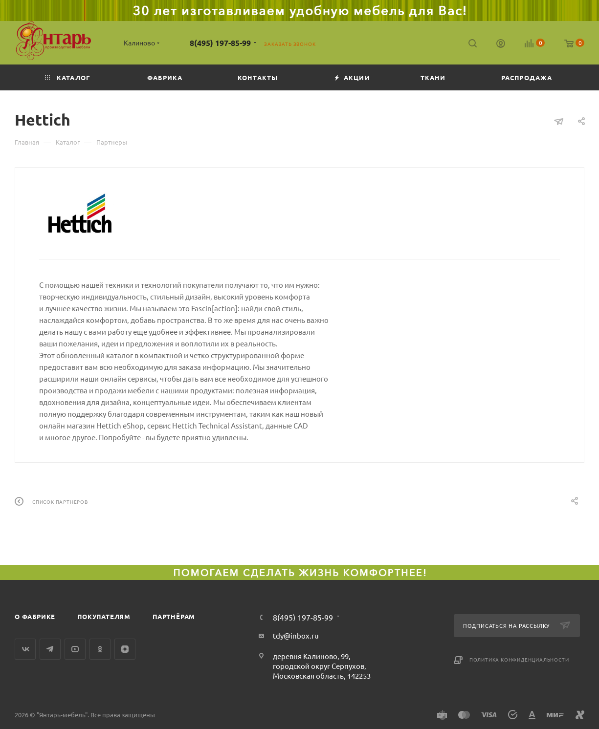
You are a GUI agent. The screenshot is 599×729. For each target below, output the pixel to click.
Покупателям (104, 616)
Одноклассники (100, 649)
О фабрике (35, 616)
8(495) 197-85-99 (220, 43)
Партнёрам (174, 616)
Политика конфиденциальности (519, 659)
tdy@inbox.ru (296, 635)
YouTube (75, 649)
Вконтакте (25, 649)
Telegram (50, 649)
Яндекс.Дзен (124, 649)
